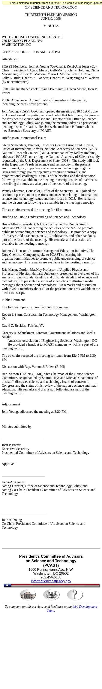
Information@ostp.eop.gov (51, 581)
